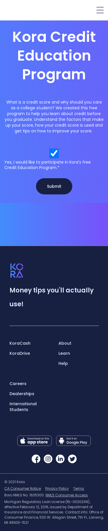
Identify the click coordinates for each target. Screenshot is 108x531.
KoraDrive (20, 353)
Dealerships (22, 394)
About (64, 343)
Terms (78, 488)
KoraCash (20, 343)
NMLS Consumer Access (67, 495)
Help (63, 363)
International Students (23, 406)
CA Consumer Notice (22, 488)
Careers (18, 383)
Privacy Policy (57, 488)
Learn (64, 353)
